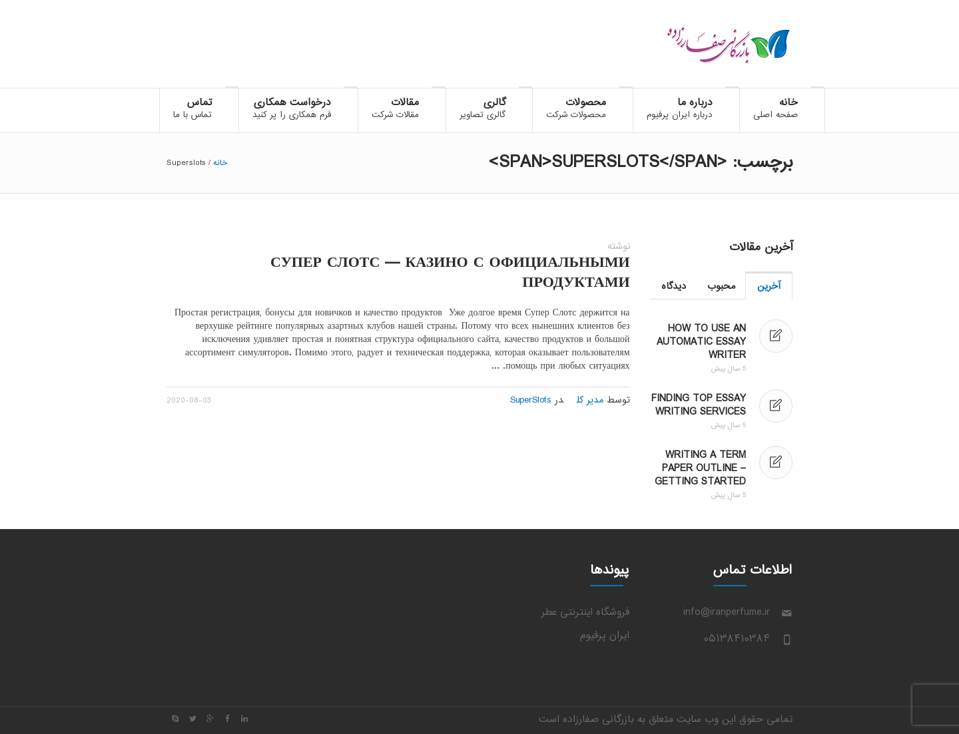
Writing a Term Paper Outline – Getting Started (700, 469)
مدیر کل (590, 400)
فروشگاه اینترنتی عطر (585, 613)
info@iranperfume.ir (726, 613)
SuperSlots (530, 400)
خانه (220, 163)
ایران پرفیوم (604, 636)
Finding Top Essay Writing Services (698, 405)
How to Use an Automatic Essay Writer (701, 342)
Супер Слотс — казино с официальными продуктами (450, 273)
